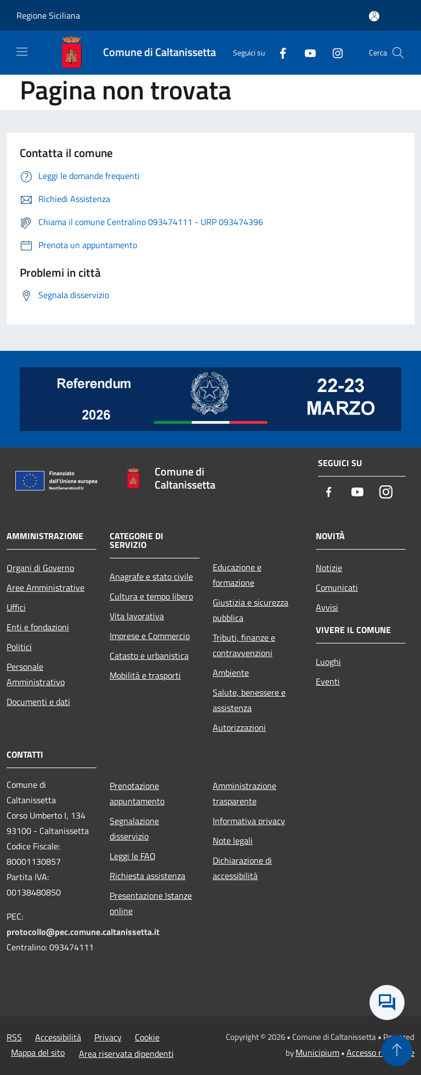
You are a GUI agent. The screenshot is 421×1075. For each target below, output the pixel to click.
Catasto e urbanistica (149, 655)
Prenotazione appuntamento (137, 793)
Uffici (16, 607)
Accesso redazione (380, 1052)
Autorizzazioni (239, 727)
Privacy (108, 1037)
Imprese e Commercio (150, 635)
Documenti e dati (38, 701)
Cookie (147, 1037)
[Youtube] (306, 52)
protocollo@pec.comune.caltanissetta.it (83, 931)
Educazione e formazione (237, 575)
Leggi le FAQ (133, 856)
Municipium (317, 1052)
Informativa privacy (249, 820)
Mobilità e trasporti (145, 675)
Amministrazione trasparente (244, 793)
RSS (14, 1037)
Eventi (328, 681)
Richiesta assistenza (147, 875)
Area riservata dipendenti (126, 1053)
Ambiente (231, 672)
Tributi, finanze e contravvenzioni (244, 645)
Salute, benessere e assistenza (249, 700)
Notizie (329, 567)
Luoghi (328, 661)
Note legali (233, 840)
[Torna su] (397, 1050)
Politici (19, 646)
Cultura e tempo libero (151, 596)
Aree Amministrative (45, 587)
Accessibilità (58, 1037)
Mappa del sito (38, 1052)
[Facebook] (278, 52)
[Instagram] (333, 52)
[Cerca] (398, 52)
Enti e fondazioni (38, 627)
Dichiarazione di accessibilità (242, 868)
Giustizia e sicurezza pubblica (250, 610)
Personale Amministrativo (36, 674)
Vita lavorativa (137, 616)
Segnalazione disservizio (134, 828)
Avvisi (327, 607)
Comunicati (337, 587)
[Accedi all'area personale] (374, 16)
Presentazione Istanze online (151, 903)
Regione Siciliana (48, 15)
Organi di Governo (40, 567)
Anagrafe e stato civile (151, 576)
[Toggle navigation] (22, 51)
